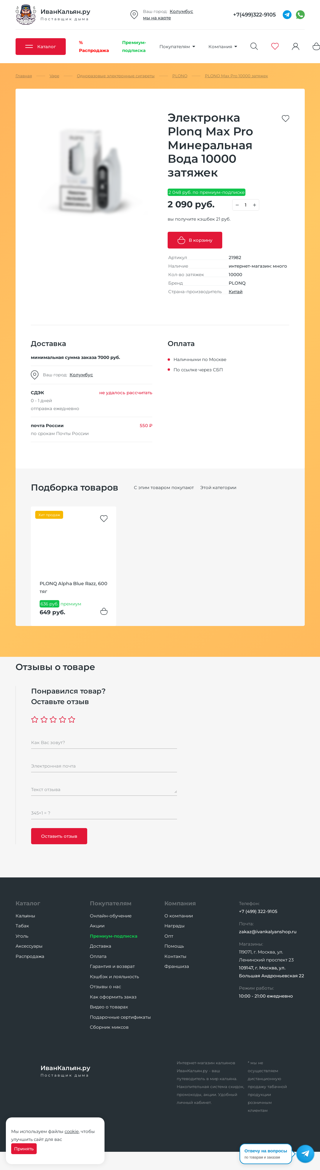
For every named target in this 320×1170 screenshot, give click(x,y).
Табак (22, 926)
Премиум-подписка (113, 936)
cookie (72, 1131)
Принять (24, 1148)
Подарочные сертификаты (120, 1017)
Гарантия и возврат (112, 966)
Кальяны (25, 916)
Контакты (175, 956)
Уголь (22, 936)
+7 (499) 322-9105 (258, 911)
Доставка (100, 946)
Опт (168, 936)
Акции (97, 926)
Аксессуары (29, 946)
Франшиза (176, 966)
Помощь (174, 946)
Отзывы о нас (105, 986)
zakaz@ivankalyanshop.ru (268, 931)
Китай (235, 291)
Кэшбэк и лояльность (114, 976)
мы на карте (157, 18)
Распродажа (30, 956)
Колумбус (181, 11)
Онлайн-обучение (111, 916)
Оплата (98, 956)
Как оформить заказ (113, 997)
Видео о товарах (109, 1007)
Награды (174, 926)
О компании (178, 916)
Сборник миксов (109, 1027)
